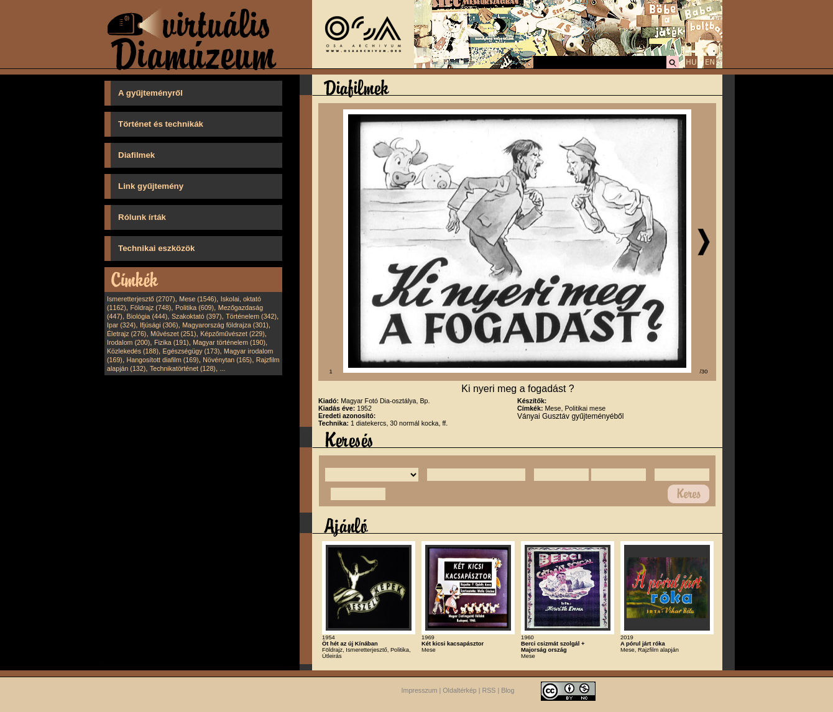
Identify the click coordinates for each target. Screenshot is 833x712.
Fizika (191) (171, 342)
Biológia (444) (147, 316)
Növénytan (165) (227, 359)
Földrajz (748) (150, 307)
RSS (489, 691)
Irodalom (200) (128, 342)
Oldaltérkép (460, 691)
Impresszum (420, 691)
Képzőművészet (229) (232, 333)
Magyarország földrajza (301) (225, 325)
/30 (704, 371)
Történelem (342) (251, 316)
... (223, 368)
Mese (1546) (197, 299)
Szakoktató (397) (197, 316)
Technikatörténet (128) (183, 368)
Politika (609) (194, 307)
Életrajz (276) (126, 333)
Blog (507, 691)
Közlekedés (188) (133, 351)
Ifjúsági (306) (159, 325)
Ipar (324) (121, 325)
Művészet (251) (173, 333)
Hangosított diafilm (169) (163, 359)
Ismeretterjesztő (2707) (141, 299)
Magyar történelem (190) (229, 342)
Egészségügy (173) (191, 351)
